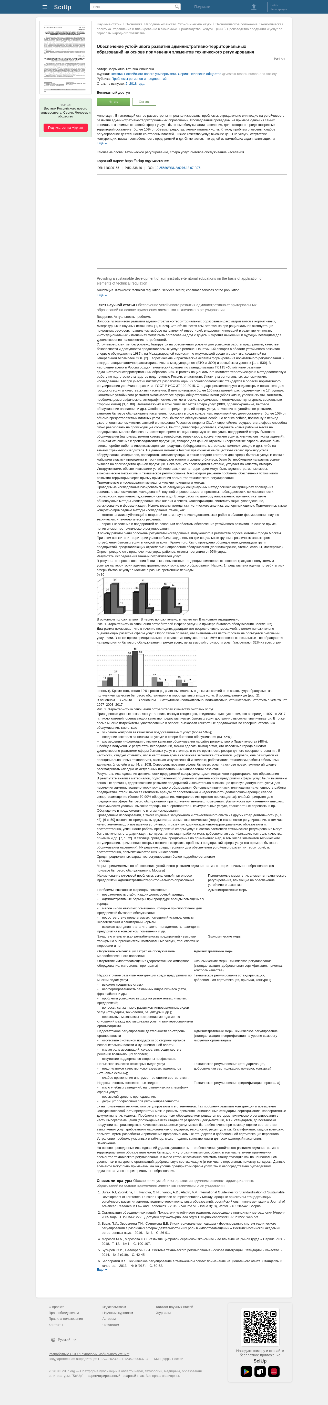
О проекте (56, 1307)
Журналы (163, 1313)
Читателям (110, 1325)
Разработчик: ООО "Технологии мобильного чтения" (89, 1354)
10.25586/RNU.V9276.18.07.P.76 (177, 168)
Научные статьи (109, 24)
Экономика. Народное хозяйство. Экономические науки (168, 24)
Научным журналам (117, 1313)
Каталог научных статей (174, 1307)
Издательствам (114, 1307)
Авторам (109, 1319)
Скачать (144, 101)
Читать (113, 101)
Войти (275, 5)
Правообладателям (64, 1313)
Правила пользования (66, 1319)
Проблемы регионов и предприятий (139, 79)
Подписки (202, 7)
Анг (283, 58)
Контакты (56, 1325)
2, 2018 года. (135, 83)
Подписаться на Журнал (65, 127)
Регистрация (279, 9)
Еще (100, 143)
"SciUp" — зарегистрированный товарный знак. (108, 1376)
